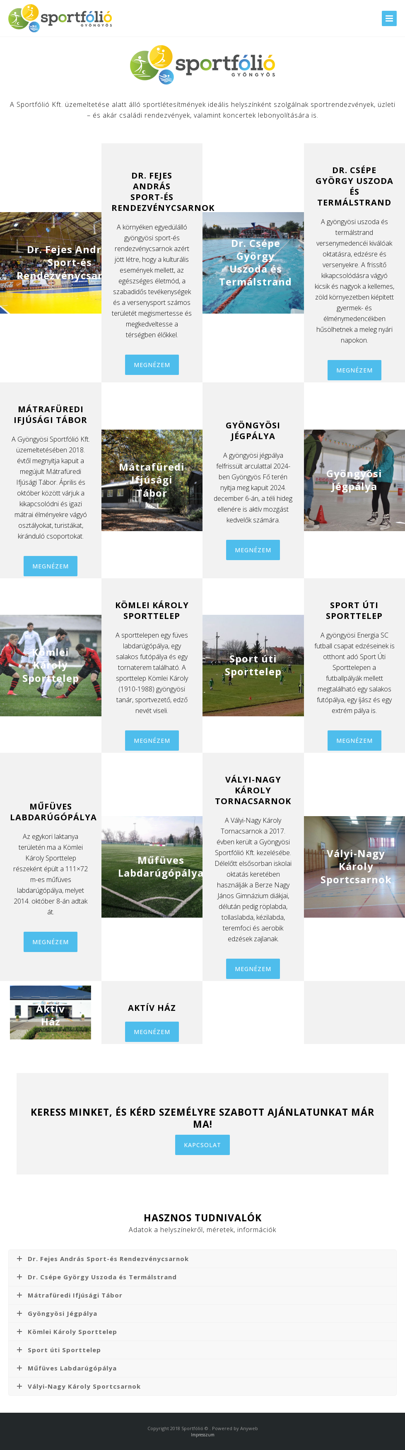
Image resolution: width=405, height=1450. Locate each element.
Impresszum (203, 1435)
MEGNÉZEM (152, 365)
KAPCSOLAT (202, 1145)
